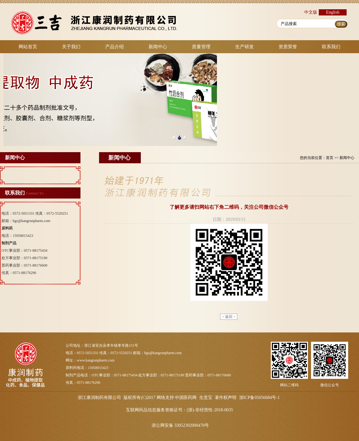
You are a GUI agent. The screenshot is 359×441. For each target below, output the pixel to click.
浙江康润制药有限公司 (99, 397)
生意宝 (205, 397)
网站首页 (28, 46)
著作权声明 (225, 397)
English (333, 12)
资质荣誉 (288, 46)
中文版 (310, 12)
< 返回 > (229, 317)
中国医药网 (186, 397)
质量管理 (201, 46)
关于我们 (71, 46)
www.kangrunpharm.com (96, 360)
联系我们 (331, 46)
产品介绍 (114, 46)
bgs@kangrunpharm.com (31, 221)
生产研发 (244, 46)
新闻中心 (158, 46)
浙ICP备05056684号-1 (259, 397)
